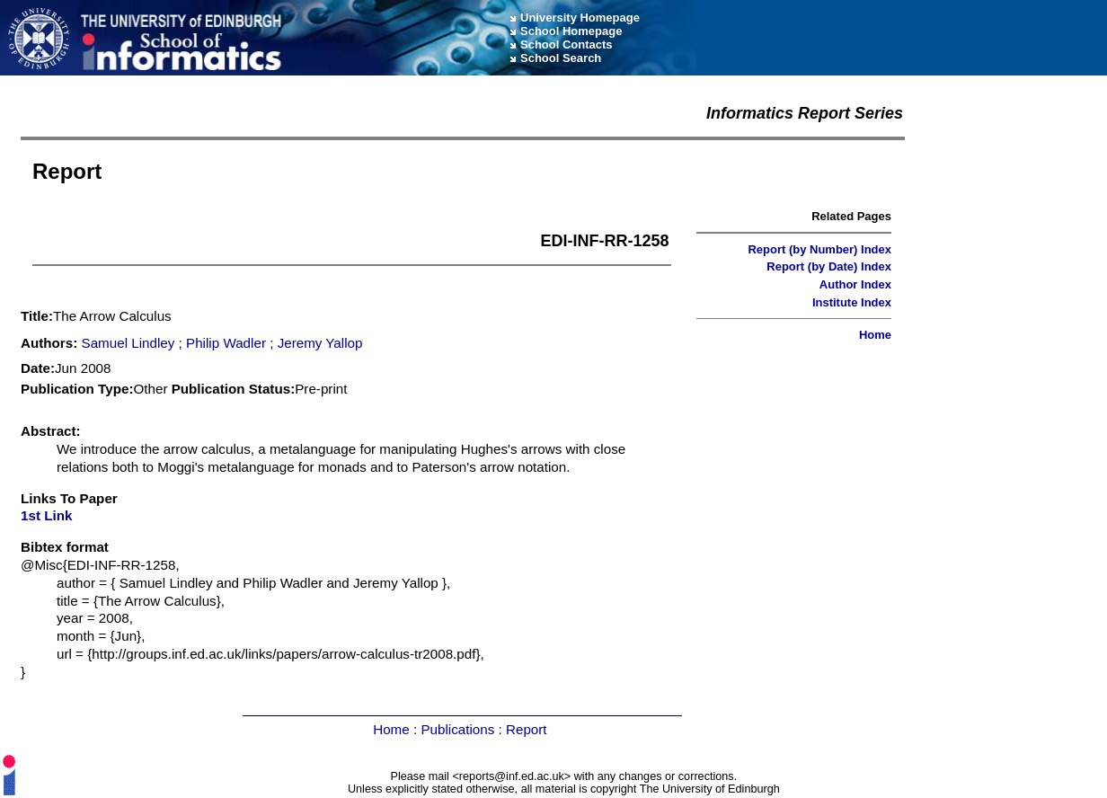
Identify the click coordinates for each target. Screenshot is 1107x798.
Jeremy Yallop (320, 342)
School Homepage (571, 31)
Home (875, 334)
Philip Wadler (226, 342)
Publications (457, 729)
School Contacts (566, 44)
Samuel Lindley (128, 342)
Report (526, 729)
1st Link (46, 515)
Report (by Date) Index (828, 266)
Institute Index (851, 302)
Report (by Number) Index (819, 249)
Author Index (855, 284)
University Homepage (580, 17)
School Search (560, 58)
